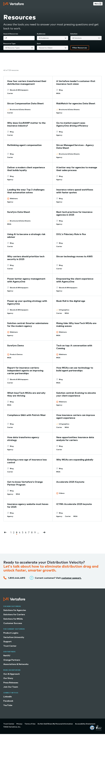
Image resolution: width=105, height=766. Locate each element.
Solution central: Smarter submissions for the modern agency (27, 324)
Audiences (41, 34)
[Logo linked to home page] (14, 600)
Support (7, 641)
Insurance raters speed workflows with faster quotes (74, 191)
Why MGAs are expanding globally (74, 459)
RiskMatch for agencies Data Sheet (75, 103)
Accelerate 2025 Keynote (70, 481)
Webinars (14, 199)
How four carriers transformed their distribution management (26, 82)
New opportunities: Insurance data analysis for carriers (75, 438)
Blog (61, 90)
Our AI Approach (11, 674)
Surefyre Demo (15, 345)
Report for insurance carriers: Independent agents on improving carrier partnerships (25, 370)
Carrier (10, 93)
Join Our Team (10, 687)
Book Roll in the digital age (70, 301)
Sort (39, 44)
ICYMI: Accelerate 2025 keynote (74, 504)
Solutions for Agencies (14, 610)
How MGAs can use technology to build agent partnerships (74, 369)
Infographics (64, 310)
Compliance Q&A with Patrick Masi (26, 415)
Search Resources (10, 34)
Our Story (8, 678)
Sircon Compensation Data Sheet (25, 103)
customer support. (71, 577)
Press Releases (10, 682)
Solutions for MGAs (13, 619)
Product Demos (16, 354)
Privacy (19, 724)
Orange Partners (11, 660)
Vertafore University (13, 637)
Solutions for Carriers (14, 614)
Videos (62, 493)
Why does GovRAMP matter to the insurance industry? (26, 124)
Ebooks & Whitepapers (19, 90)
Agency (59, 113)
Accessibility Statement (85, 724)
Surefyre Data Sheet (18, 212)
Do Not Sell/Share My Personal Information (55, 724)
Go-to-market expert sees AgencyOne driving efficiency (72, 124)
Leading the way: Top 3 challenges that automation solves (25, 191)
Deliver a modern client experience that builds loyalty (26, 169)
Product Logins (10, 633)
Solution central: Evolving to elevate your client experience (76, 394)
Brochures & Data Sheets (20, 110)
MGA (58, 93)
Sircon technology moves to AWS (74, 256)
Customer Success (12, 623)
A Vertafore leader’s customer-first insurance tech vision (75, 82)
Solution (73, 34)
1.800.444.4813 (16, 577)
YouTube (7, 705)
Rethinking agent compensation (24, 145)
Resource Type (9, 44)
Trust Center (9, 646)
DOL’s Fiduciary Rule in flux (71, 234)
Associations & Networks (15, 664)
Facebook (8, 701)
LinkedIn (7, 696)
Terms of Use (30, 724)
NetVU (6, 655)
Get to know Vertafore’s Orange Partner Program (25, 483)
